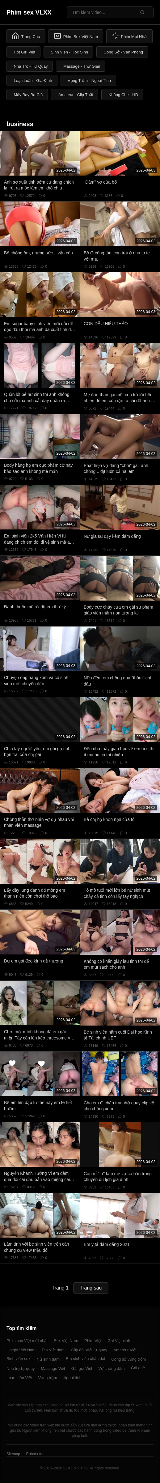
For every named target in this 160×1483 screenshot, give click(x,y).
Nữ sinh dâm (48, 1359)
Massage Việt (53, 1368)
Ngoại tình (72, 1377)
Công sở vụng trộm (128, 1359)
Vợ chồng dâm (111, 1368)
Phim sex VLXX (29, 12)
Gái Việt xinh (118, 1340)
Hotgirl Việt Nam (21, 1350)
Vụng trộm (47, 1377)
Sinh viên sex (18, 1358)
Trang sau (91, 1287)
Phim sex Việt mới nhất (27, 1340)
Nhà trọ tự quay (20, 1368)
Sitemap (13, 1454)
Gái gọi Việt (81, 1368)
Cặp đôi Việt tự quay (89, 1350)
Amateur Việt (125, 1350)
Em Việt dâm (53, 1350)
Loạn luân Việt (19, 1377)
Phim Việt (92, 1340)
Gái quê (138, 1368)
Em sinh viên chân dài (85, 1358)
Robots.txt (34, 1454)
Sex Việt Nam (66, 1340)
